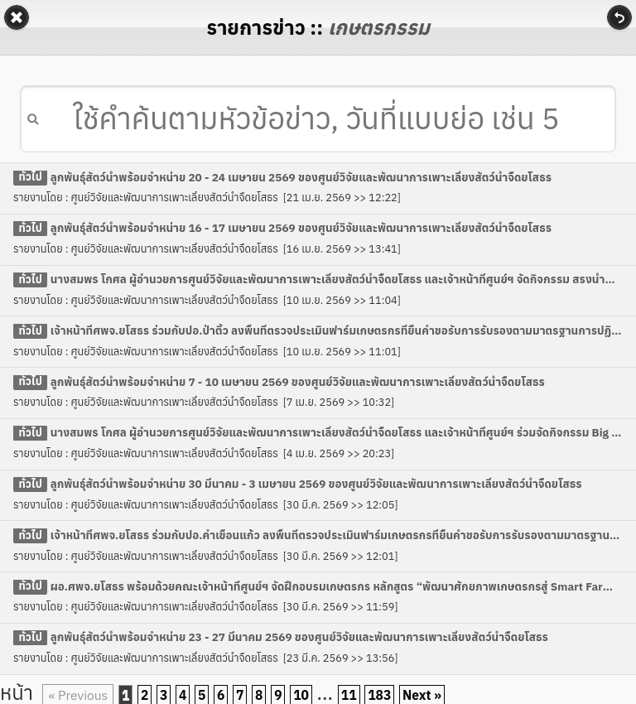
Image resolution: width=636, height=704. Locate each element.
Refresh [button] (619, 17)
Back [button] (16, 17)
